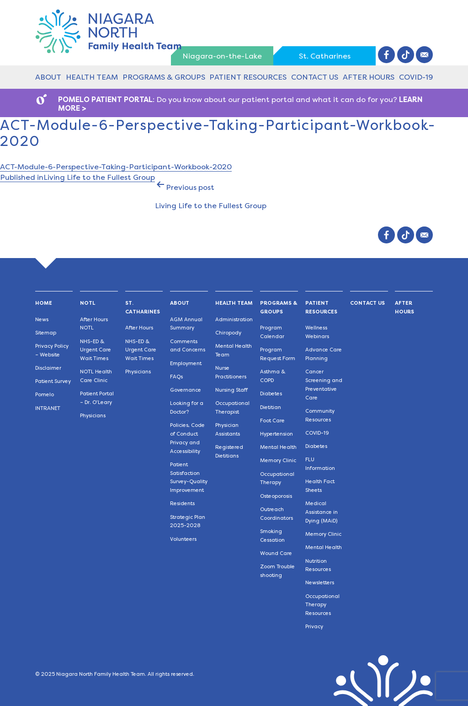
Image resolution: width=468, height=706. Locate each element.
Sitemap (45, 333)
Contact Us (314, 77)
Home (43, 303)
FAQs (176, 377)
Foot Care (272, 421)
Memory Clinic (278, 460)
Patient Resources (248, 77)
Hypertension (276, 434)
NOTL (87, 303)
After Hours (368, 77)
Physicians (93, 416)
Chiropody (228, 333)
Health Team (92, 77)
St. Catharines (325, 56)
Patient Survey (53, 381)
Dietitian (270, 407)
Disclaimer (48, 368)
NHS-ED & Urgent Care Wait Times (95, 350)
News (41, 320)
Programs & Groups (163, 77)
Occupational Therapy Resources (322, 605)
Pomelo (44, 395)
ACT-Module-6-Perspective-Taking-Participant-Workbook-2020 (116, 166)
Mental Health (278, 447)
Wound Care (276, 553)
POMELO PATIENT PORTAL (105, 99)
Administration (234, 320)
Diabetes (271, 394)
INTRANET (47, 408)
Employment (186, 363)
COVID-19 (416, 77)
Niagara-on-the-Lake (222, 56)
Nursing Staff (231, 390)
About (48, 77)
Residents (182, 504)
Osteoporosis (276, 496)
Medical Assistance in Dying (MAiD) (321, 512)
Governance (185, 390)
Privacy (314, 627)
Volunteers (183, 539)
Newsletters (319, 583)
